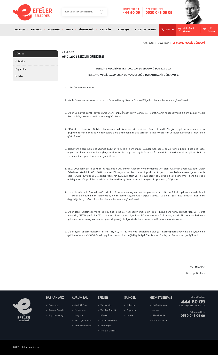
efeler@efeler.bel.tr (192, 306)
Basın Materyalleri (82, 326)
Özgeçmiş (53, 305)
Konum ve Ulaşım (108, 321)
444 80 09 (131, 13)
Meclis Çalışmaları (82, 321)
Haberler (20, 61)
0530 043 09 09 (158, 13)
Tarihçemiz (105, 305)
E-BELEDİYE (105, 30)
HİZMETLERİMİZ (86, 30)
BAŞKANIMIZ (54, 30)
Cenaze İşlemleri (160, 321)
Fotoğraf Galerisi (56, 310)
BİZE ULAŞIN (123, 30)
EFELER (69, 30)
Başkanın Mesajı (56, 316)
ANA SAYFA (19, 30)
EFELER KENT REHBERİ (145, 30)
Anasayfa (148, 43)
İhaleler (19, 76)
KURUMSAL (36, 30)
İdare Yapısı (105, 326)
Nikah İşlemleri (159, 316)
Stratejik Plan (80, 305)
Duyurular (163, 43)
